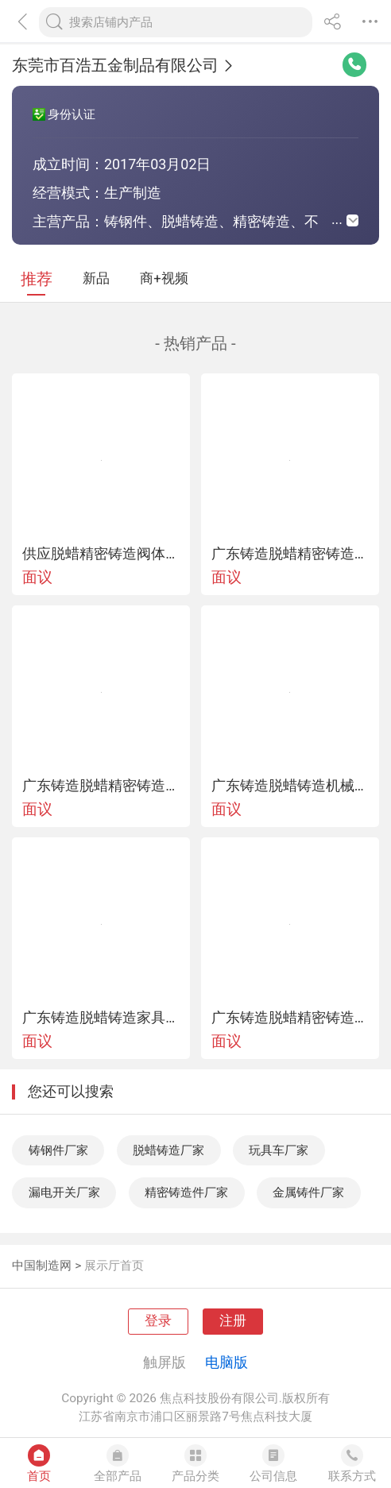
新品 (96, 278)
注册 (232, 1320)
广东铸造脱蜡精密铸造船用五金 (290, 1018)
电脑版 (226, 1362)
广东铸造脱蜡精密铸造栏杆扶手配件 (290, 554)
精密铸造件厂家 (186, 1192)
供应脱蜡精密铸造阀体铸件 (101, 554)
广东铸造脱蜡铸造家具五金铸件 (101, 1018)
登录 (158, 1320)
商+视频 (164, 278)
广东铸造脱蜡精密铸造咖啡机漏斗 (101, 786)
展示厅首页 (114, 1265)
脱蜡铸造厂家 (168, 1150)
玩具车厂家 (278, 1150)
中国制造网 (42, 1265)
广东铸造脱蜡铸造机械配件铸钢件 (290, 786)
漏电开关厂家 (64, 1192)
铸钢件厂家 (58, 1150)
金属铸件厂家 (308, 1192)
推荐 (36, 278)
